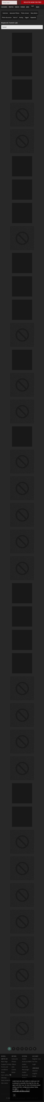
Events (14, 1069)
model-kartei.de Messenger (25, 1067)
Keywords (33, 17)
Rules (3, 1072)
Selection (5, 13)
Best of (15, 17)
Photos (14, 1062)
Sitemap (3, 1078)
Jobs (13, 1067)
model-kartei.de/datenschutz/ (21, 1091)
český (34, 1076)
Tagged (27, 17)
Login (32, 6)
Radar (13, 1072)
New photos (34, 13)
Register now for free (32, 2)
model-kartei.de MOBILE (25, 1075)
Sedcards (15, 1059)
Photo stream (25, 13)
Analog (21, 17)
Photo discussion (6, 17)
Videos (14, 1064)
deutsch (35, 1071)
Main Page (4, 1062)
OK (14, 1095)
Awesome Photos (14, 13)
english (34, 1073)
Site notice (4, 1083)
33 (30, 1048)
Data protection (6, 1080)
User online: (6, 1075)
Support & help (6, 1064)
